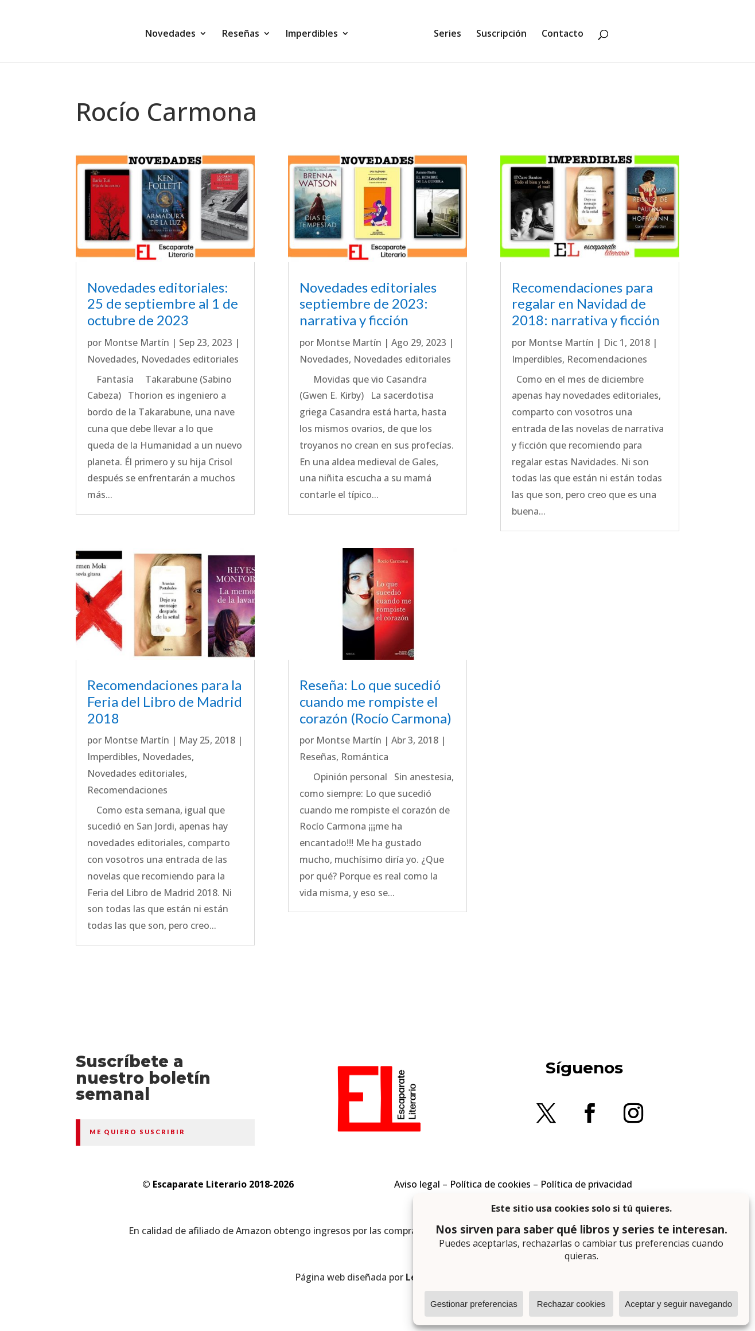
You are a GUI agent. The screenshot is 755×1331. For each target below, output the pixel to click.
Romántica (364, 756)
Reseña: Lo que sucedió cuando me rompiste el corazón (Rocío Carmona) (375, 701)
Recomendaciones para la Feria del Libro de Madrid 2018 (164, 701)
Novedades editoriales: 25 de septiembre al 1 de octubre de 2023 (162, 304)
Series (443, 30)
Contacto (558, 30)
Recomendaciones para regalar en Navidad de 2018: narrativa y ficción (586, 304)
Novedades (174, 30)
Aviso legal (417, 1184)
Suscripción (497, 30)
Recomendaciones (127, 790)
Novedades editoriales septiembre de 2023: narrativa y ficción (368, 304)
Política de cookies (490, 1184)
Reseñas (244, 30)
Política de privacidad (586, 1184)
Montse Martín (136, 342)
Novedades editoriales (190, 359)
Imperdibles (316, 30)
